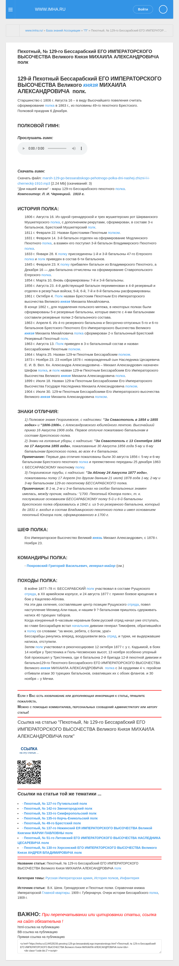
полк (91, 227)
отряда (30, 594)
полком (114, 233)
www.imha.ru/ (34, 30)
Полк (59, 296)
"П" (85, 30)
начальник (80, 626)
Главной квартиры (55, 893)
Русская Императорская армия (68, 878)
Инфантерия (129, 878)
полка (49, 105)
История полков (106, 878)
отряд (111, 636)
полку (62, 254)
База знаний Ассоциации (63, 30)
